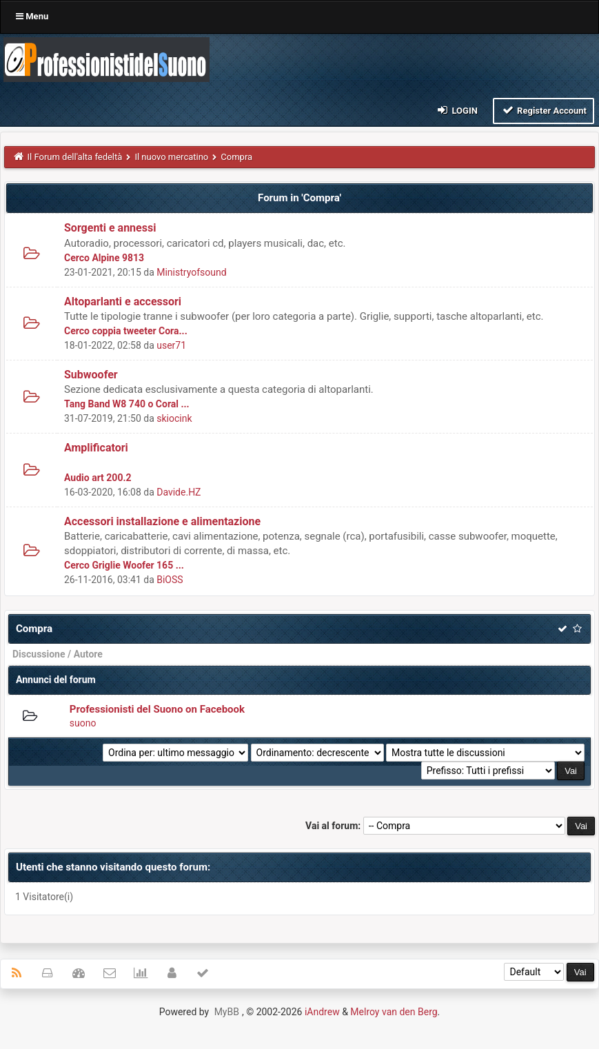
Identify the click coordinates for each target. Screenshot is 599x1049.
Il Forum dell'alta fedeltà (75, 157)
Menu (32, 16)
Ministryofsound (191, 272)
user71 (171, 345)
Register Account (543, 110)
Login (457, 110)
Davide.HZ (178, 492)
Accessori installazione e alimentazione (162, 521)
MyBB (226, 1011)
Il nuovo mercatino (171, 157)
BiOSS (169, 579)
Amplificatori (96, 447)
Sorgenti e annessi (110, 227)
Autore (88, 654)
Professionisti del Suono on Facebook (157, 709)
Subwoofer (91, 374)
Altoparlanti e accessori (122, 301)
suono (83, 723)
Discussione (38, 654)
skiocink (174, 418)
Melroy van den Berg (393, 1011)
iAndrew (322, 1011)
